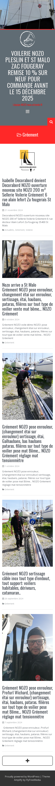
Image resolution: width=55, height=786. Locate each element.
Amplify (18, 779)
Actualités (9, 230)
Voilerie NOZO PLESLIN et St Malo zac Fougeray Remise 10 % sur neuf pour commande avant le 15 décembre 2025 (27, 75)
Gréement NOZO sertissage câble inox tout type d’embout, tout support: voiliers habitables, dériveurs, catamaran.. (26, 583)
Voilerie (29, 230)
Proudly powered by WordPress (22, 776)
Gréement (20, 230)
